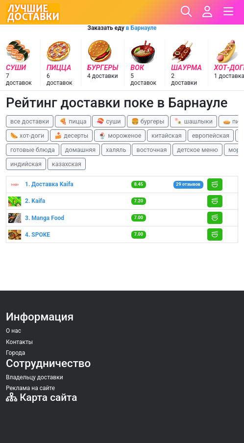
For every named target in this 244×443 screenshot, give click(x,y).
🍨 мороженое (119, 135)
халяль (116, 149)
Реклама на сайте (30, 388)
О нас (13, 330)
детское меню (197, 149)
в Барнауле (141, 28)
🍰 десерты (71, 135)
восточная (151, 149)
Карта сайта (41, 397)
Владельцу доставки (34, 377)
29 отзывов (188, 184)
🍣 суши (109, 121)
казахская (66, 164)
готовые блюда (32, 149)
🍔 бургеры (148, 121)
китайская (166, 135)
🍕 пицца (72, 121)
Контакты (19, 342)
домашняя (80, 149)
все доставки (29, 121)
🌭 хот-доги (27, 135)
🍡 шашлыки (193, 121)
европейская (211, 135)
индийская (26, 164)
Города (15, 352)
